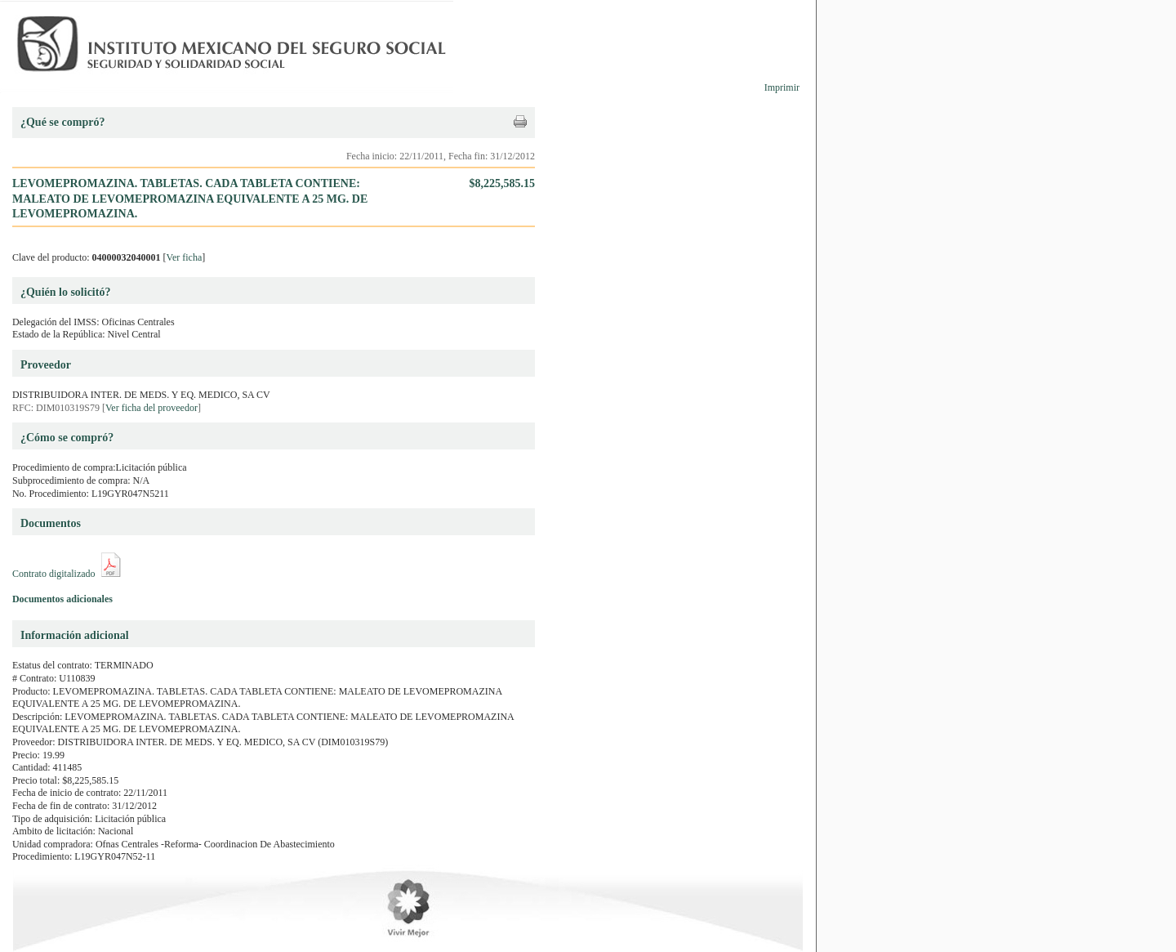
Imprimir (782, 87)
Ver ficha (185, 257)
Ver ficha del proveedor (151, 407)
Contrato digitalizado (54, 573)
